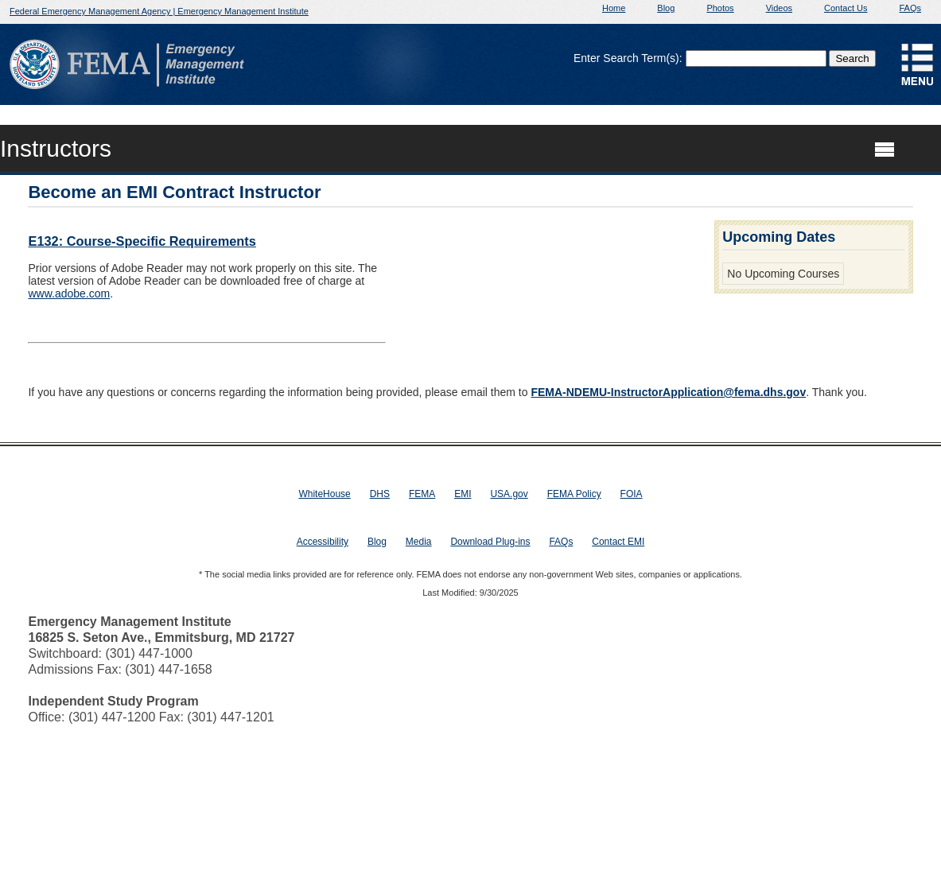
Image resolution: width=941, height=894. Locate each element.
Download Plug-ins (490, 541)
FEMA (422, 493)
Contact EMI (618, 541)
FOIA (631, 493)
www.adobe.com (69, 293)
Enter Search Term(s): (628, 58)
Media (419, 541)
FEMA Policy (574, 493)
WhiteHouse (324, 493)
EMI (462, 493)
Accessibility (322, 541)
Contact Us (845, 8)
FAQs (910, 8)
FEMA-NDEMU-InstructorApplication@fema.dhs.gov (668, 392)
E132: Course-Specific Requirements (141, 241)
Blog (666, 8)
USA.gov (508, 493)
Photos (719, 8)
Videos (779, 8)
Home (613, 8)
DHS (380, 493)
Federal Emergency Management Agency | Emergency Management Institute (159, 11)
